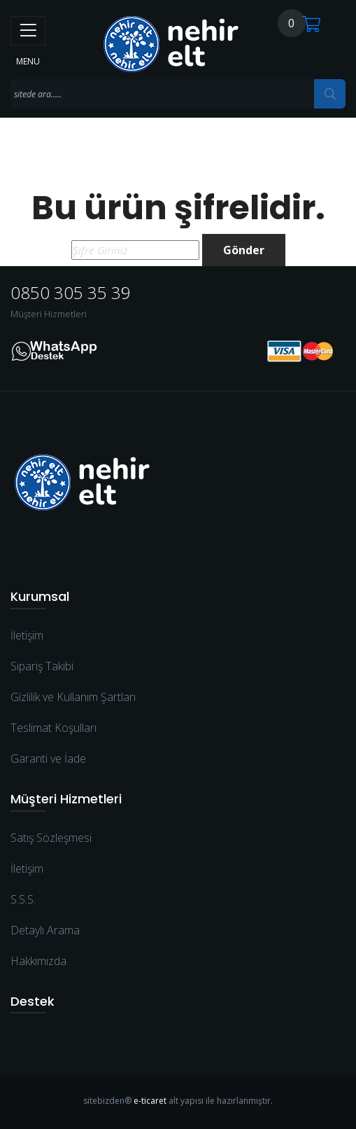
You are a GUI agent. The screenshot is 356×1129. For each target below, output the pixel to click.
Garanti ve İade (48, 758)
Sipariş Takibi (41, 666)
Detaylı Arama (45, 930)
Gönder (243, 250)
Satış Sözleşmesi (51, 837)
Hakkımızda (38, 961)
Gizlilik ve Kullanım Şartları (73, 697)
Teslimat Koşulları (53, 727)
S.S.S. (23, 899)
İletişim (26, 635)
